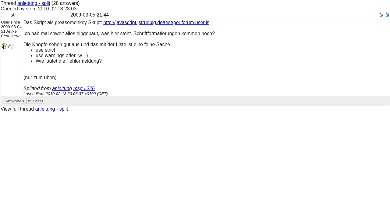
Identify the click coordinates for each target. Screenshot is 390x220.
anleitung (62, 88)
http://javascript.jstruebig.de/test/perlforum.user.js (156, 22)
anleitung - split (33, 3)
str (28, 8)
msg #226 (84, 88)
